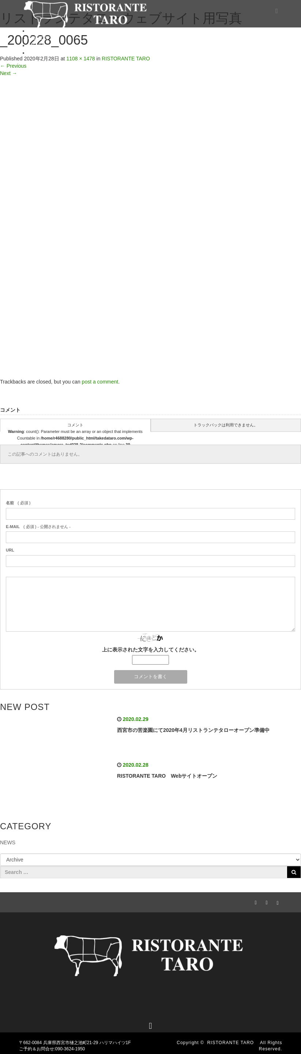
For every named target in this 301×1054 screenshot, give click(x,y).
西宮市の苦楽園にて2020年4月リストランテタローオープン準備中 (193, 730)
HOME (36, 31)
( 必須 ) (18, 503)
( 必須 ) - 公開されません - (38, 526)
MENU (35, 45)
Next (8, 73)
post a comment (100, 382)
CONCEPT (40, 38)
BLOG (35, 53)
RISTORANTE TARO (233, 1042)
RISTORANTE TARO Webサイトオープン (167, 776)
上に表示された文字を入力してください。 (150, 650)
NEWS (7, 842)
